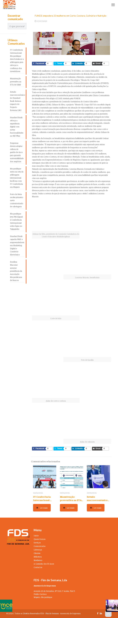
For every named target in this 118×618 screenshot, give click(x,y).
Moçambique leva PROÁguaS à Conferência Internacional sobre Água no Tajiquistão (16, 221)
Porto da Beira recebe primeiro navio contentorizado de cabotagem (16, 200)
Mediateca (38, 560)
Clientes (37, 553)
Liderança (38, 549)
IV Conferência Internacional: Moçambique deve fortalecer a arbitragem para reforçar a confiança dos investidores (17, 60)
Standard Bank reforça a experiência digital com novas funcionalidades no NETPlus (16, 126)
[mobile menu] (113, 4)
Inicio (36, 535)
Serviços (37, 542)
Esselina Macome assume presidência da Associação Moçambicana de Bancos (16, 270)
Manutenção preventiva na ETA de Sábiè (70, 500)
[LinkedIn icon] (101, 613)
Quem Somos (39, 539)
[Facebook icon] (97, 613)
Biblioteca (38, 556)
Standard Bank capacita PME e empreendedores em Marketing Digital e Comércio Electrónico (17, 245)
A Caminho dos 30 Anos (44, 563)
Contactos (38, 567)
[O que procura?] (17, 26)
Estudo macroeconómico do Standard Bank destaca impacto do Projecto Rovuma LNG (17, 100)
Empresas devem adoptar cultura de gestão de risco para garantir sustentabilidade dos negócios (17, 152)
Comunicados (39, 546)
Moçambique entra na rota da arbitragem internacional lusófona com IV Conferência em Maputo (16, 177)
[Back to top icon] (108, 613)
